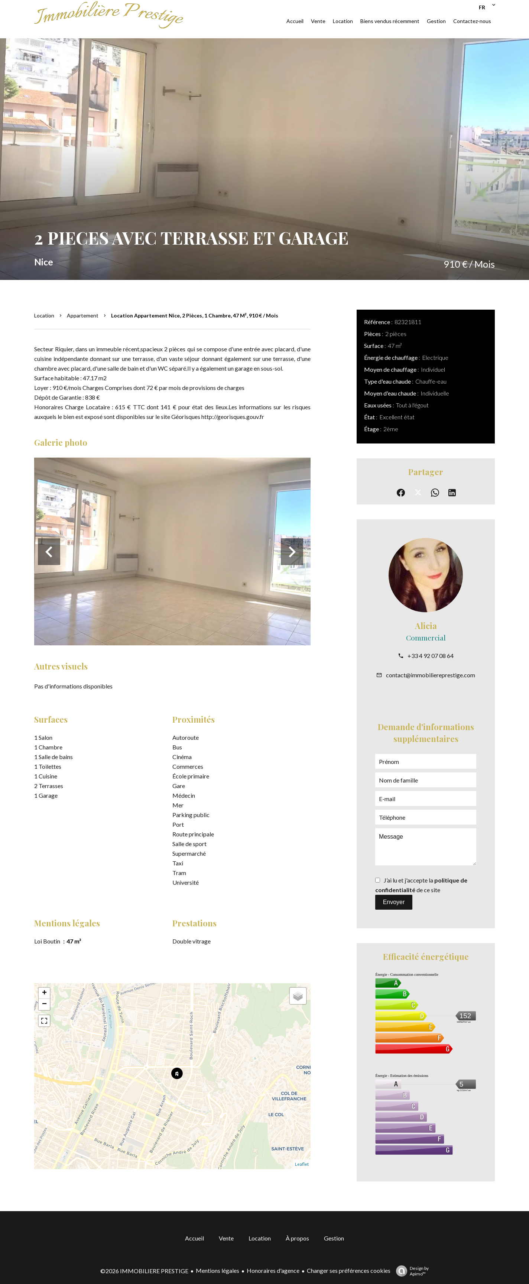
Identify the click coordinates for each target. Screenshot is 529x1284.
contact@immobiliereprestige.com (430, 674)
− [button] (44, 1004)
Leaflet (302, 1164)
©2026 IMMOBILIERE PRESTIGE (144, 1270)
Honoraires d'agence (273, 1270)
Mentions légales (217, 1270)
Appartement (82, 315)
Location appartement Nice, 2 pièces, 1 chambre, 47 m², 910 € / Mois (194, 315)
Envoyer (394, 902)
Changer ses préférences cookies (348, 1270)
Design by (410, 1271)
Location (44, 315)
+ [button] (44, 993)
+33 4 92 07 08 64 (431, 655)
